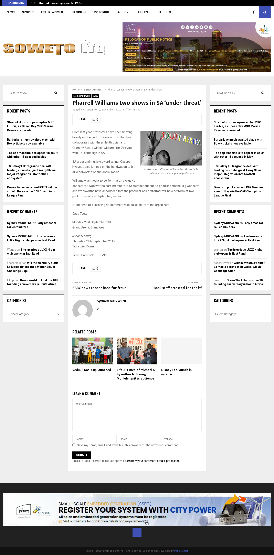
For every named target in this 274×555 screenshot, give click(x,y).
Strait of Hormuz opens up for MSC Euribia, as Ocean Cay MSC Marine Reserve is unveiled (30, 126)
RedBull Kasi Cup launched (91, 370)
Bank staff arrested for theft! (178, 288)
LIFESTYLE (143, 12)
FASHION (122, 12)
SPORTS (28, 12)
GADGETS (164, 12)
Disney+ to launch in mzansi (176, 372)
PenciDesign (181, 550)
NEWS (11, 12)
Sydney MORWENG (86, 109)
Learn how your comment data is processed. (151, 460)
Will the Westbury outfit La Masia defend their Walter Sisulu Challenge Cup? (32, 267)
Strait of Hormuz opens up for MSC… (60, 3)
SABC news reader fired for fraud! (99, 288)
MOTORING (101, 12)
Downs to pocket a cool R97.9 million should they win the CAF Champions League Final (32, 191)
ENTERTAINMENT (53, 12)
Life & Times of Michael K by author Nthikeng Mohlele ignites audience (136, 374)
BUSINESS (79, 12)
